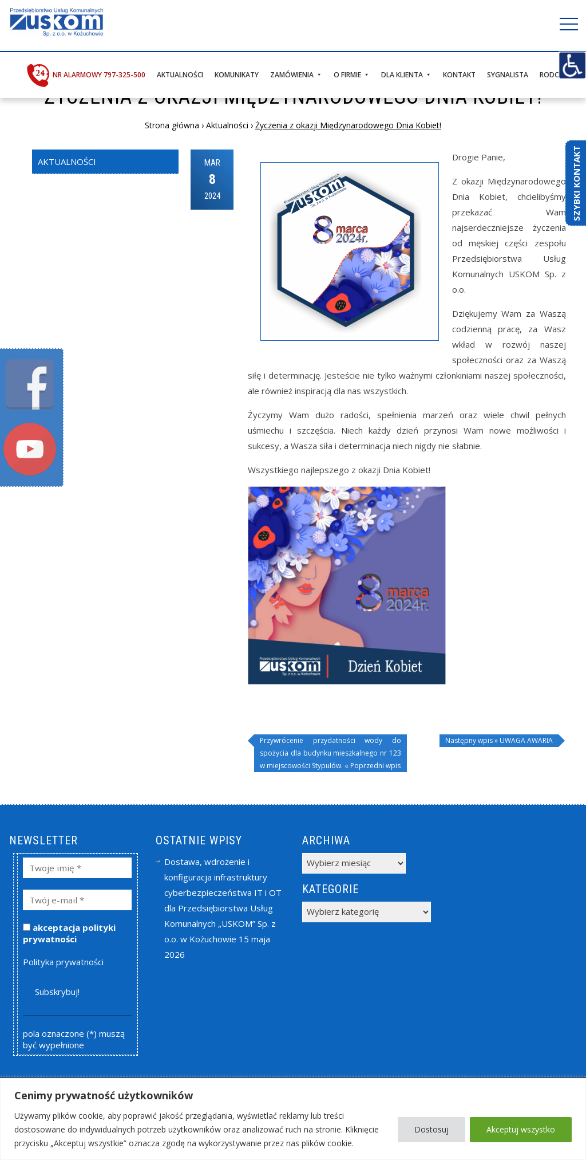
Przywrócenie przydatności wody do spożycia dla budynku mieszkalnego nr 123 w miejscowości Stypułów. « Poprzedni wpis (330, 753)
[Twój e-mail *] (77, 900)
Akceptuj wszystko (520, 1129)
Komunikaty (237, 75)
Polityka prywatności (63, 962)
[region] (293, 1119)
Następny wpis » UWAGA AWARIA (499, 740)
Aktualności (180, 75)
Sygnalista (507, 75)
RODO (550, 75)
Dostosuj (431, 1129)
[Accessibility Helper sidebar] (572, 65)
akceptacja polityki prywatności (69, 933)
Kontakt (459, 75)
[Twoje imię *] (77, 868)
